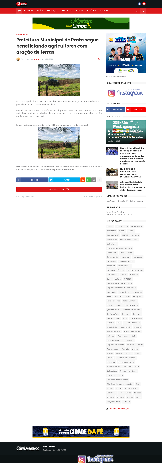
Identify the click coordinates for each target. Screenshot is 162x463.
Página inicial (22, 34)
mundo (137, 327)
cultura (118, 279)
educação (111, 292)
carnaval (111, 266)
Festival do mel (131, 305)
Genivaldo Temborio (132, 309)
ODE (133, 336)
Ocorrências (122, 336)
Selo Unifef (111, 393)
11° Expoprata (122, 226)
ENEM (109, 296)
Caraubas (137, 257)
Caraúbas (111, 261)
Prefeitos (111, 362)
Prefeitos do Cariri (126, 362)
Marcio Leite (112, 327)
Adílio (130, 231)
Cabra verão (112, 257)
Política (129, 353)
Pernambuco (112, 349)
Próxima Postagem (92, 196)
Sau (137, 384)
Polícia (110, 353)
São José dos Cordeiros (117, 379)
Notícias (110, 336)
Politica (119, 353)
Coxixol (124, 274)
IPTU (125, 318)
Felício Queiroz (113, 301)
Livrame (110, 322)
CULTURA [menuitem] (28, 10)
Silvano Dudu (125, 393)
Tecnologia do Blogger (117, 409)
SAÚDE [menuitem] (40, 10)
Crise (109, 279)
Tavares (137, 393)
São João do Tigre (115, 375)
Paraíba (130, 344)
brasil (130, 252)
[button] (137, 11)
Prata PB (110, 358)
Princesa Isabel (113, 366)
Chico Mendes (124, 266)
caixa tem (126, 257)
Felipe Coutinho (130, 301)
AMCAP (125, 235)
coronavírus (112, 274)
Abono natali (136, 226)
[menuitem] (19, 11)
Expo (128, 296)
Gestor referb (113, 314)
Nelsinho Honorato (132, 331)
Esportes (118, 296)
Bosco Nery (112, 252)
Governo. (137, 314)
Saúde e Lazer (131, 388)
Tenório (120, 397)
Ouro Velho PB (113, 340)
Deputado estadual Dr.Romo (119, 283)
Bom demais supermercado (119, 248)
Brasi (122, 252)
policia (135, 349)
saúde (119, 388)
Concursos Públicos (115, 270)
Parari (140, 344)
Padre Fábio (128, 340)
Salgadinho (112, 371)
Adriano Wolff (113, 235)
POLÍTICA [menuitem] (91, 10)
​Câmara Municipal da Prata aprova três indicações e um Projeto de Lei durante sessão (132, 186)
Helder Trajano (113, 318)
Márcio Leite (126, 327)
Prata (137, 353)
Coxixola (134, 274)
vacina (130, 397)
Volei (138, 397)
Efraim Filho (124, 292)
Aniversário (112, 239)
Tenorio (110, 397)
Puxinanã (127, 366)
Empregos (137, 292)
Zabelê (126, 401)
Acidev (122, 231)
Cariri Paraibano (126, 261)
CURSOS (127, 279)
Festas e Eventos (114, 305)
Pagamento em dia (115, 344)
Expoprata (137, 296)
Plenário (125, 349)
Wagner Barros (113, 401)
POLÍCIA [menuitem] (79, 10)
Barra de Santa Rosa (129, 239)
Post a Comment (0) (59, 189)
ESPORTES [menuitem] (67, 10)
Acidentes (111, 231)
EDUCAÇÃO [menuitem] (52, 10)
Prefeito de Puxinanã (126, 358)
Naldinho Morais (114, 331)
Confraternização (135, 270)
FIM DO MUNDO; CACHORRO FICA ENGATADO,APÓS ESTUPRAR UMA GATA (130, 173)
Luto (119, 322)
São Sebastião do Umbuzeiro (120, 384)
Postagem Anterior (26, 196)
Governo (126, 314)
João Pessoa (136, 318)
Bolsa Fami (111, 244)
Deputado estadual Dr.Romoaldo (121, 287)
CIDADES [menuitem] (104, 10)
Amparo (135, 235)
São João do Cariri (128, 371)
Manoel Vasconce (132, 322)
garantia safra (113, 309)
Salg (137, 366)
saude (110, 388)
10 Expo (110, 226)
